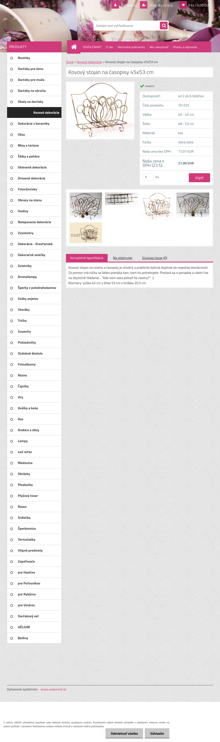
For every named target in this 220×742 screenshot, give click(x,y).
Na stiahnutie (122, 257)
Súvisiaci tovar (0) (154, 257)
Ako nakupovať (159, 47)
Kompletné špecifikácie (86, 257)
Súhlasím (157, 733)
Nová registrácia (161, 5)
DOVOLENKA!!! (92, 47)
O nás (109, 47)
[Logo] (36, 25)
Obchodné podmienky (131, 47)
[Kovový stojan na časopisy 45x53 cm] (86, 193)
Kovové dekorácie (89, 61)
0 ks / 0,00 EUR (199, 5)
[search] (164, 26)
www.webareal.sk (53, 689)
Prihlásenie (129, 5)
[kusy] (148, 177)
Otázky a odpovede (185, 47)
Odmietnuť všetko (124, 733)
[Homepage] (76, 46)
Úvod (69, 61)
